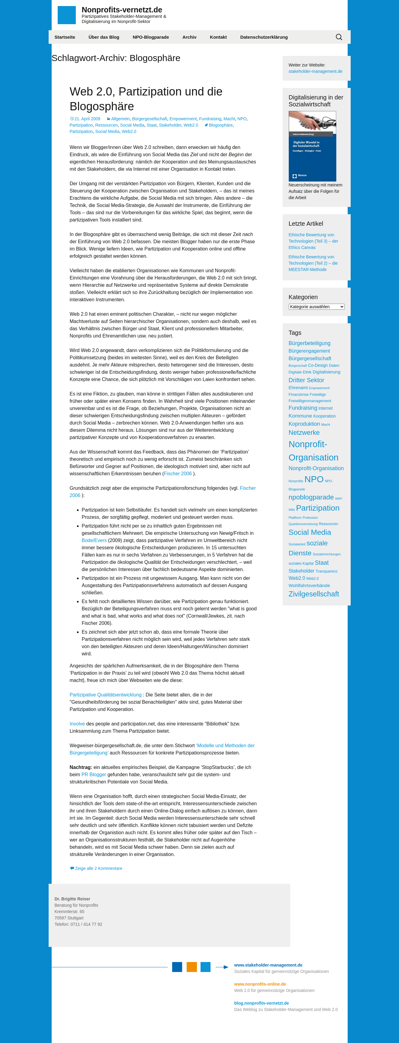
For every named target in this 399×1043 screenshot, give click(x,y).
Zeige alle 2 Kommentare (98, 868)
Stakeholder (170, 125)
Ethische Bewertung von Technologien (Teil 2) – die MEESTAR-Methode (313, 263)
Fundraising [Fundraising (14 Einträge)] (303, 408)
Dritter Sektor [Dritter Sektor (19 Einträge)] (306, 380)
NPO (241, 118)
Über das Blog (103, 37)
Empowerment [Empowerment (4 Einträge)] (319, 388)
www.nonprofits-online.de (260, 984)
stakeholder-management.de (316, 71)
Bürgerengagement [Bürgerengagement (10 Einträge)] (309, 351)
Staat (152, 125)
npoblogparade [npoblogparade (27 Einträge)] (311, 497)
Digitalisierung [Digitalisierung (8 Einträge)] (326, 372)
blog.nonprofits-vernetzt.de (261, 1003)
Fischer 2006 (178, 473)
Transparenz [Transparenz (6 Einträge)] (327, 571)
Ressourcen (106, 125)
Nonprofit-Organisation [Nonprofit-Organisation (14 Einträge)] (316, 468)
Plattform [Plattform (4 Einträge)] (295, 517)
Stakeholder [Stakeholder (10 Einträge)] (301, 570)
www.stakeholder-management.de (268, 965)
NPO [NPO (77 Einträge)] (314, 479)
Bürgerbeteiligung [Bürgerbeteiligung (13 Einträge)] (310, 343)
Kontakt (218, 37)
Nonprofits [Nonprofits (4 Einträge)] (296, 481)
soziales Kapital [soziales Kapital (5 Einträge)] (301, 563)
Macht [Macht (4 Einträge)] (325, 424)
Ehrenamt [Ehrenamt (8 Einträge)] (298, 387)
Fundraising (210, 118)
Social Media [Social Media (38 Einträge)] (310, 532)
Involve (78, 723)
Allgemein (120, 118)
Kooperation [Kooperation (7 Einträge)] (324, 416)
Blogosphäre (221, 125)
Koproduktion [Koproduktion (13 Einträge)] (304, 424)
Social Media (132, 125)
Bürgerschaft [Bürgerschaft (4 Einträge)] (298, 365)
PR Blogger (94, 774)
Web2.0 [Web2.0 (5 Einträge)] (312, 578)
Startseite (65, 37)
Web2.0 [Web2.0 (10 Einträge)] (297, 578)
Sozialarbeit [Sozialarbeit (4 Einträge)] (297, 544)
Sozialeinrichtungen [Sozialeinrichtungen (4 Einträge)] (327, 554)
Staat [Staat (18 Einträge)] (322, 562)
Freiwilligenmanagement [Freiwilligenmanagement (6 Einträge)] (310, 401)
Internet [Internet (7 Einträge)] (325, 408)
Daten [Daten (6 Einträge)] (334, 365)
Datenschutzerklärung (264, 37)
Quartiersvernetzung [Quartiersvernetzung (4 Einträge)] (303, 524)
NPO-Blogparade (151, 37)
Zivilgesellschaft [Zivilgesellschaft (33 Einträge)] (314, 594)
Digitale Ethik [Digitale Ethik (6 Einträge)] (300, 372)
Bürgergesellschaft (149, 118)
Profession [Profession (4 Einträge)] (310, 517)
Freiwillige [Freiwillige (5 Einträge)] (318, 394)
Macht (229, 118)
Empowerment (183, 118)
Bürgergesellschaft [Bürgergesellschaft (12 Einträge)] (310, 358)
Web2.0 (191, 125)
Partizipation (81, 125)
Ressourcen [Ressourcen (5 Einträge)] (328, 524)
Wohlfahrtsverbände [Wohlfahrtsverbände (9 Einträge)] (309, 585)
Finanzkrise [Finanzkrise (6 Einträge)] (299, 394)
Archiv (189, 37)
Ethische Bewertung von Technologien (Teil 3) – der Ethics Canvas (313, 241)
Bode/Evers (94, 540)
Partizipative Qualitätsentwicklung (106, 694)
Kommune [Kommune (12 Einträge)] (300, 416)
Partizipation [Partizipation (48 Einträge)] (317, 507)
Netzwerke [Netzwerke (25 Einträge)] (304, 432)
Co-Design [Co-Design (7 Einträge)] (318, 365)
